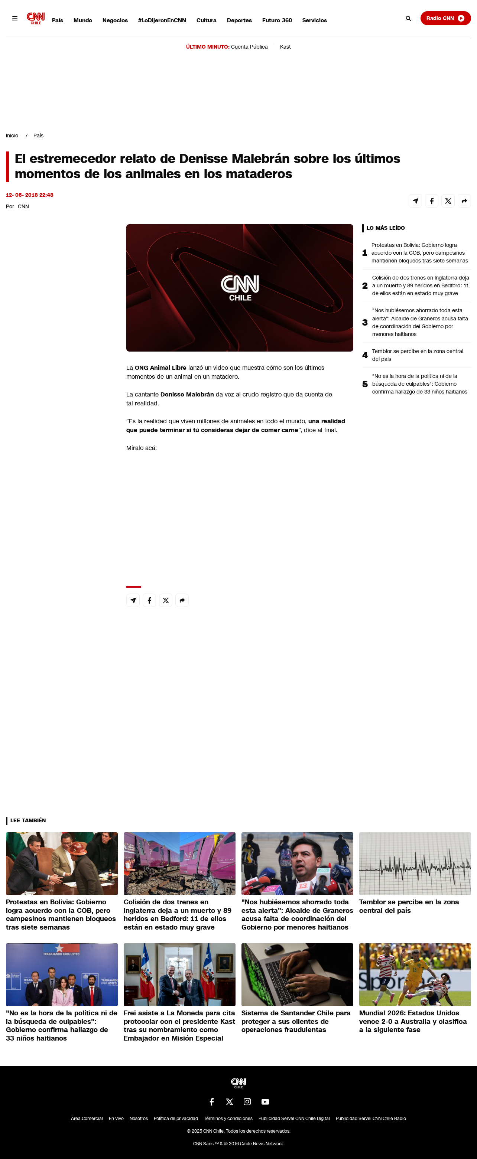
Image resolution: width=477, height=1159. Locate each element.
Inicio (12, 135)
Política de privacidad (176, 1119)
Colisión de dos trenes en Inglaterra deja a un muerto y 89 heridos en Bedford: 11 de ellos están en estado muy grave (420, 285)
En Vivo (116, 1119)
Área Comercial (87, 1119)
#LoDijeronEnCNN (162, 20)
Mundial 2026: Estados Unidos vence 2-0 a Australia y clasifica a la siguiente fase (413, 1021)
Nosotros (139, 1119)
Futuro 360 (277, 20)
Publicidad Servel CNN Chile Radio (371, 1119)
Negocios (115, 20)
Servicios (314, 20)
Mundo (83, 20)
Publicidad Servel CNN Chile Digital (294, 1119)
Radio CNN (445, 18)
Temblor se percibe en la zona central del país (417, 355)
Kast (285, 46)
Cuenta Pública (249, 46)
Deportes (239, 20)
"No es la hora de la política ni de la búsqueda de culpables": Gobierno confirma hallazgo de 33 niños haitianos (419, 383)
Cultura (207, 20)
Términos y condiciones (228, 1119)
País (57, 20)
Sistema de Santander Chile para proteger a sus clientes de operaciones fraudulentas (296, 1021)
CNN (23, 206)
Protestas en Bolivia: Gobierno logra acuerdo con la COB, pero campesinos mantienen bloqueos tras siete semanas (419, 252)
